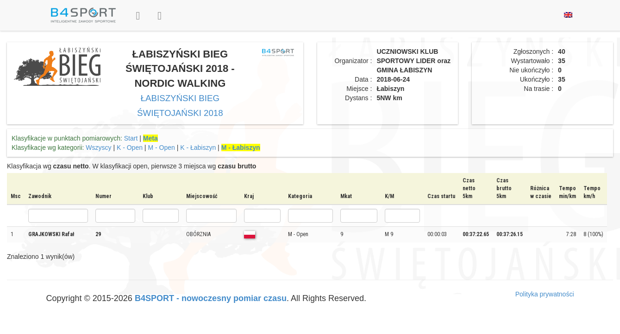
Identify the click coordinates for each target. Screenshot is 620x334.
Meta (150, 138)
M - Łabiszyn (240, 147)
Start (131, 138)
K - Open (130, 147)
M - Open (161, 147)
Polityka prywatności (544, 294)
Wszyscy (98, 147)
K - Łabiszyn (198, 147)
